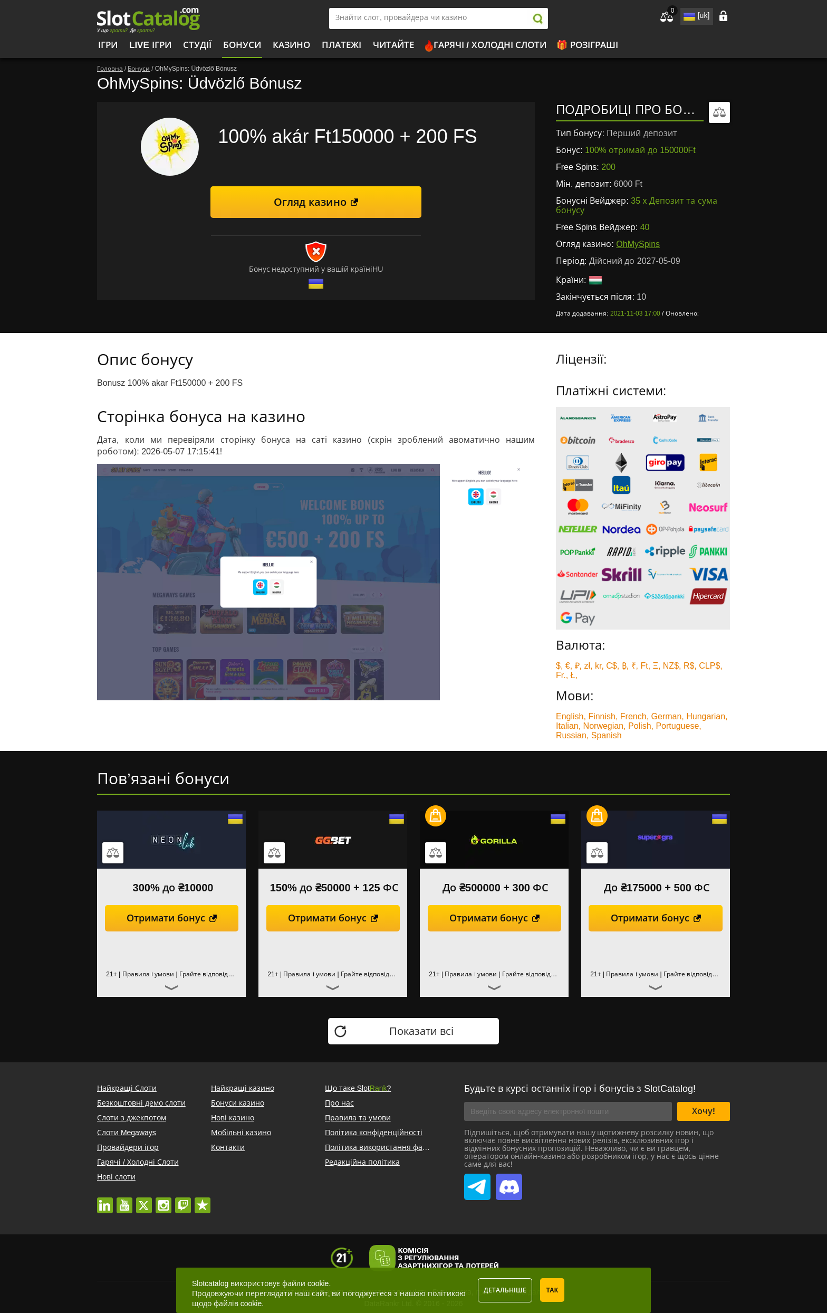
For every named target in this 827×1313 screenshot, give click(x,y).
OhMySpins (638, 244)
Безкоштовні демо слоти (141, 1103)
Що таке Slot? (358, 1088)
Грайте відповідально (213, 974)
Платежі (341, 45)
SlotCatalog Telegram (477, 1181)
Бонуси (242, 45)
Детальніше (505, 1290)
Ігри (108, 45)
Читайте (393, 45)
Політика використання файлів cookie (393, 1147)
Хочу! (703, 1111)
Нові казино (232, 1118)
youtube (124, 1200)
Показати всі (421, 1031)
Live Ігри (150, 45)
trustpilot (202, 1200)
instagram (163, 1200)
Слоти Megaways (126, 1132)
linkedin (105, 1200)
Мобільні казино (241, 1132)
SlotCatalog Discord (509, 1181)
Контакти (228, 1147)
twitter (144, 1200)
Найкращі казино (242, 1088)
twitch (183, 1200)
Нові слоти (116, 1177)
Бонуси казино (237, 1103)
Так (552, 1290)
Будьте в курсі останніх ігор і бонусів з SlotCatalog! (580, 1088)
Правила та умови (358, 1118)
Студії (197, 45)
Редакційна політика (362, 1162)
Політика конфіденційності (373, 1132)
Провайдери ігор (128, 1147)
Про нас (339, 1103)
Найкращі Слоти (127, 1088)
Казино (291, 45)
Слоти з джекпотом (131, 1118)
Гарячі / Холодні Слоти (490, 45)
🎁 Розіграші (587, 45)
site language (688, 14)
